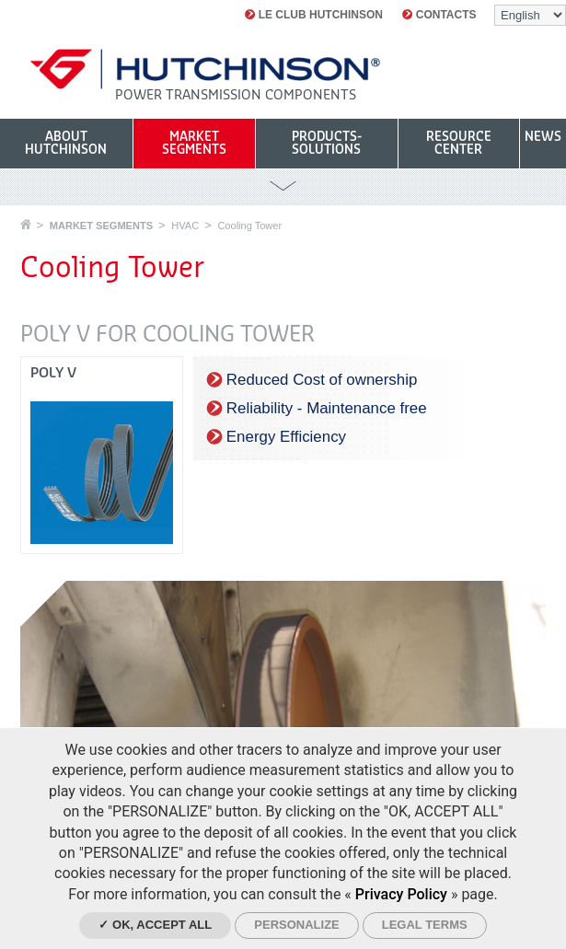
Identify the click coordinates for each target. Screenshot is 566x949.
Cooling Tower (249, 225)
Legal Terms (425, 925)
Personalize (296, 925)
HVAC (185, 225)
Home (25, 224)
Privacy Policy (401, 894)
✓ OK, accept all (155, 925)
